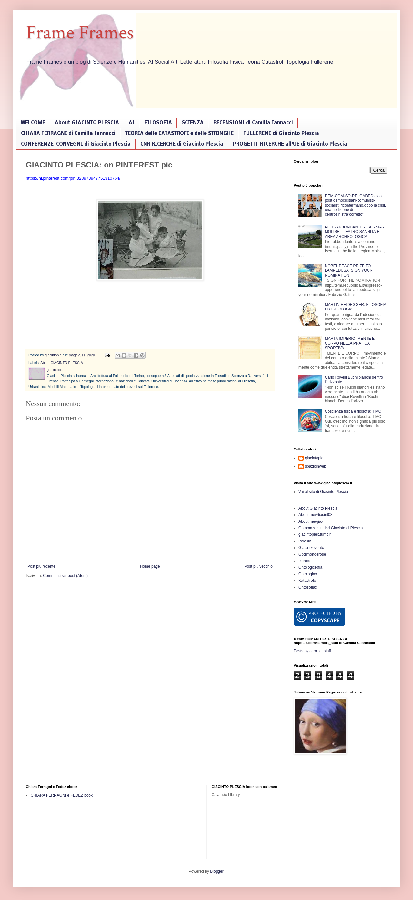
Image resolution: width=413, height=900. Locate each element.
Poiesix (304, 541)
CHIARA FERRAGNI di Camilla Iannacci (68, 133)
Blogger (216, 871)
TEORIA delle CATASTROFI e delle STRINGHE (179, 133)
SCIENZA (193, 123)
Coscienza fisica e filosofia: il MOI (354, 411)
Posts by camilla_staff (312, 651)
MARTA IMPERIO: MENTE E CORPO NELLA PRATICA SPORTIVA (350, 343)
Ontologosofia (310, 567)
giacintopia (314, 458)
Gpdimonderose (312, 554)
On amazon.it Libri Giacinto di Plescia (330, 528)
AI (132, 123)
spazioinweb (315, 466)
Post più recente (41, 566)
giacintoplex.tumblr (314, 534)
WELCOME (33, 123)
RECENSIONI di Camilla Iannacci (253, 123)
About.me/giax (310, 521)
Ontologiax (307, 574)
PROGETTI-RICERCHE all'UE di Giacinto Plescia (290, 144)
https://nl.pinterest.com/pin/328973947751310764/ (73, 178)
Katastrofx (307, 580)
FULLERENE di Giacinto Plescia (281, 133)
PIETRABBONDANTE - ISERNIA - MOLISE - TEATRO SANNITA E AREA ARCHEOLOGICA (354, 232)
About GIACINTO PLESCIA (87, 123)
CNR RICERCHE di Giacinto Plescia (181, 144)
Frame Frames (80, 32)
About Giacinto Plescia (317, 508)
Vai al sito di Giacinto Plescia (323, 492)
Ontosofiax (307, 587)
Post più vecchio (259, 566)
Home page (150, 566)
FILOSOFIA (158, 123)
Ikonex (304, 561)
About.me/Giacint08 (315, 514)
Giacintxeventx (311, 547)
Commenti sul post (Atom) (65, 575)
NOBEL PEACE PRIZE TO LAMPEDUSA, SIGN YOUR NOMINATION (349, 271)
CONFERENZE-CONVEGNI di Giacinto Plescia (76, 144)
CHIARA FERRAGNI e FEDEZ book (62, 795)
